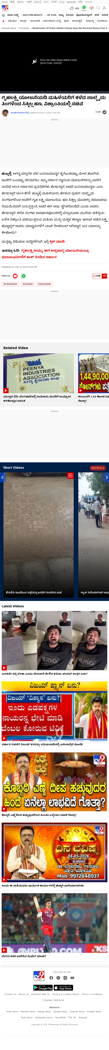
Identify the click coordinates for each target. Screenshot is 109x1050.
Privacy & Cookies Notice (65, 994)
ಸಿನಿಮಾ (70, 15)
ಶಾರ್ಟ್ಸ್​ (23, 21)
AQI (77, 9)
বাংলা (46, 2)
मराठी (29, 2)
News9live (60, 1018)
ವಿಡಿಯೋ (12, 21)
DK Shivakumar (10, 284)
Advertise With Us (40, 994)
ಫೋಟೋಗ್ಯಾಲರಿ (84, 15)
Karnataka (24, 28)
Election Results (32, 15)
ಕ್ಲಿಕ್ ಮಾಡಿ (57, 242)
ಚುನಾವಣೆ (35, 21)
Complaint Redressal (53, 1000)
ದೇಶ (96, 15)
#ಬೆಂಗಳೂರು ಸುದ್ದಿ (52, 21)
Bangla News (60, 1012)
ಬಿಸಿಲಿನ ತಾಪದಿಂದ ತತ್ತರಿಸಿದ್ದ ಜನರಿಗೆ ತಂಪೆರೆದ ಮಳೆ (34, 593)
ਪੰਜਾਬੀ (54, 2)
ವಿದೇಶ (104, 15)
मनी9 (80, 2)
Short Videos (13, 468)
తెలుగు (21, 2)
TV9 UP (72, 1018)
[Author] (5, 113)
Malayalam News (44, 1018)
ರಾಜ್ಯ (61, 15)
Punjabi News (94, 1012)
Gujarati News (77, 1012)
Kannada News (9, 28)
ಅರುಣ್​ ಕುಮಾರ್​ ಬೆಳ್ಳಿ (20, 113)
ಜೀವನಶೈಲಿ (77, 21)
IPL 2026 (51, 15)
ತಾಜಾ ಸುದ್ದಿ (12, 15)
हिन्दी (12, 2)
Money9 (82, 1018)
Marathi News (28, 1012)
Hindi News (12, 1012)
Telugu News (44, 1012)
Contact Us (10, 994)
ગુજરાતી (37, 2)
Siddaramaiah (44, 284)
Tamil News (27, 1018)
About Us (24, 994)
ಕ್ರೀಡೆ (66, 21)
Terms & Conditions (92, 994)
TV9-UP (88, 2)
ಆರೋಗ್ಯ (90, 21)
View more (97, 468)
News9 (5, 2)
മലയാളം (71, 2)
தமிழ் (61, 2)
